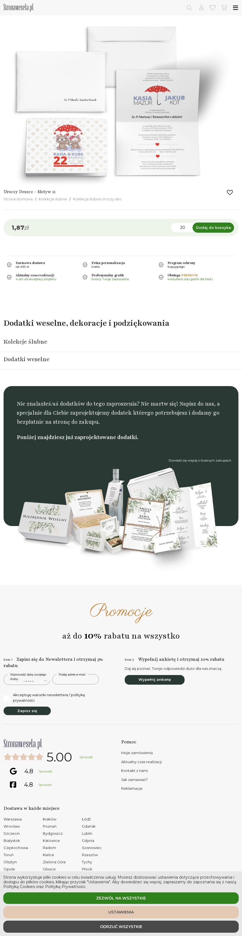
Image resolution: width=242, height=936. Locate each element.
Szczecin (12, 833)
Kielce (48, 855)
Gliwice (49, 869)
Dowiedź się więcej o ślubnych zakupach (200, 460)
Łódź (86, 819)
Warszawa (13, 819)
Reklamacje (132, 788)
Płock (87, 869)
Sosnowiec (92, 847)
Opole (9, 869)
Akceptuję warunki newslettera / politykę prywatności (44, 697)
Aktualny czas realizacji (141, 762)
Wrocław (12, 826)
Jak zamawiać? (134, 779)
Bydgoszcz (53, 833)
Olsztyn (10, 862)
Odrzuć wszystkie (121, 926)
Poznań (50, 826)
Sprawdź (86, 757)
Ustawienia (121, 912)
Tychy (87, 862)
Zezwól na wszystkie (121, 898)
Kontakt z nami (134, 770)
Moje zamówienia (137, 753)
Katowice (51, 840)
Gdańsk (89, 826)
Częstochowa (16, 847)
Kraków (49, 819)
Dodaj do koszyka (213, 227)
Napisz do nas (196, 403)
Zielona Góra (54, 862)
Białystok (12, 840)
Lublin (87, 833)
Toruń (9, 855)
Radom (49, 847)
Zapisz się (27, 711)
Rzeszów (90, 855)
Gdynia (88, 840)
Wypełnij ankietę (154, 679)
